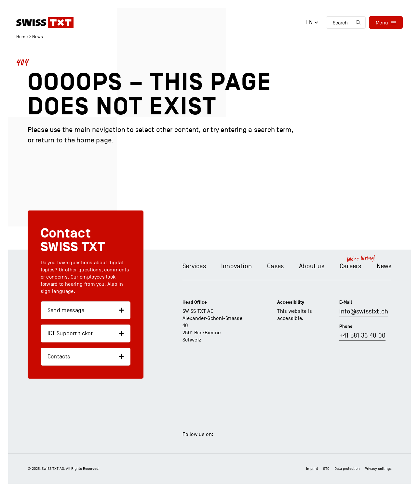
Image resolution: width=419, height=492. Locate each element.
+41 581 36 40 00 (362, 335)
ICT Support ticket (70, 333)
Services (194, 266)
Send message (66, 310)
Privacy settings (378, 468)
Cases (275, 266)
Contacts (58, 356)
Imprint (312, 468)
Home (22, 36)
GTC (326, 468)
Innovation (236, 266)
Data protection (347, 468)
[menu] (386, 22)
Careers (350, 266)
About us (311, 266)
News (37, 36)
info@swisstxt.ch (363, 311)
